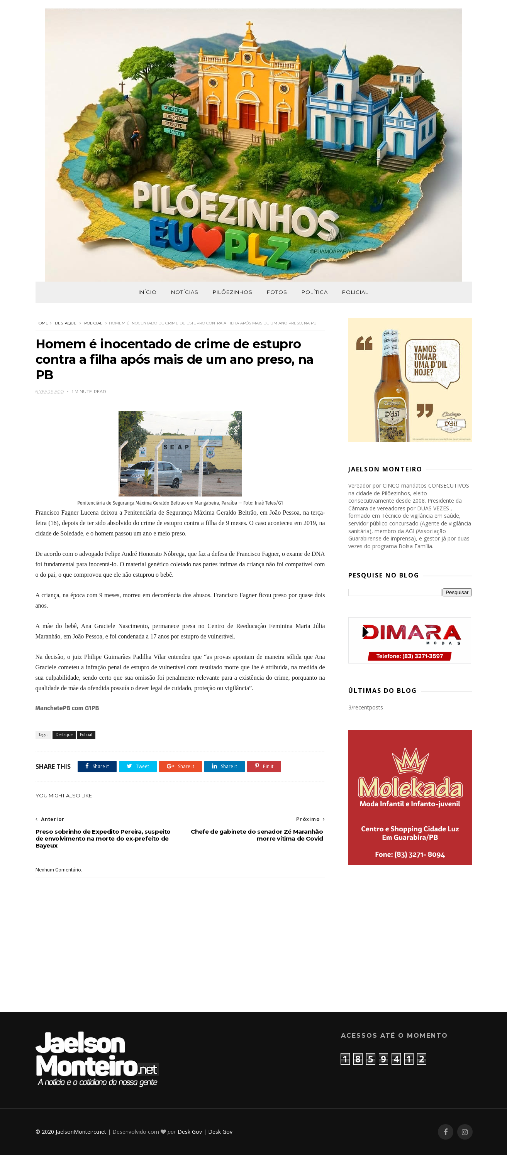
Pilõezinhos (233, 292)
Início (148, 292)
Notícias (184, 292)
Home (42, 323)
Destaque (65, 323)
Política (315, 292)
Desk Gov (190, 1131)
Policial (355, 292)
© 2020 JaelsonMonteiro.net (71, 1131)
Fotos (277, 292)
